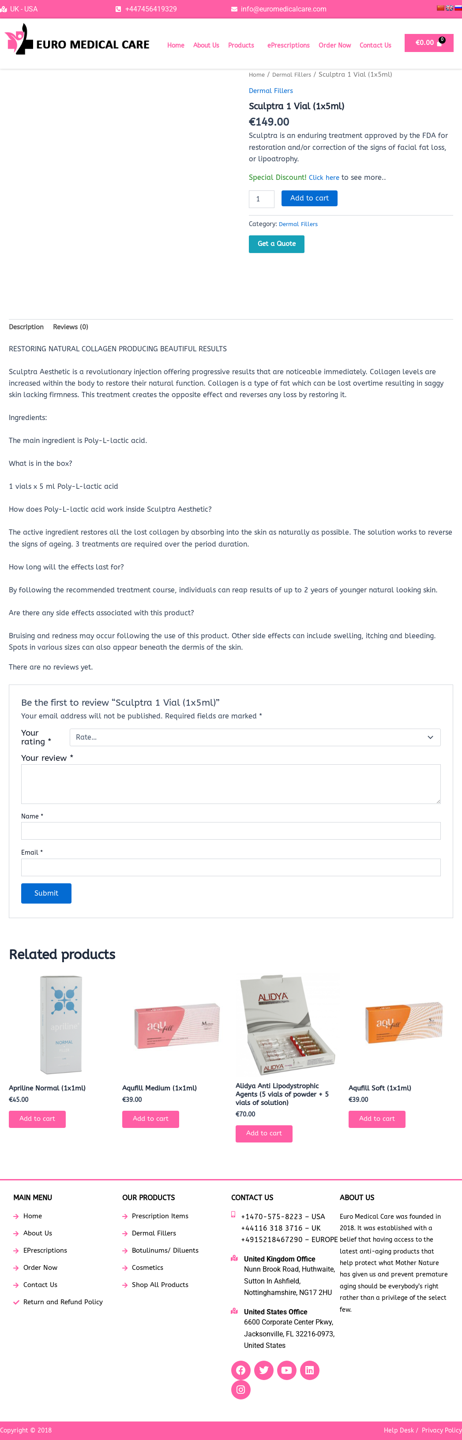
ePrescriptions (288, 45)
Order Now (335, 45)
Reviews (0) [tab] (74, 328)
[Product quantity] (261, 199)
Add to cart (309, 197)
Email (32, 854)
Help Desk (399, 1430)
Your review (47, 760)
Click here (325, 177)
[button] (243, 46)
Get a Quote (277, 243)
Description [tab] (27, 328)
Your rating (36, 739)
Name (32, 818)
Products (241, 45)
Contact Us (375, 45)
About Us (206, 45)
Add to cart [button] (41, 1123)
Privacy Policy (442, 1430)
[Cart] (429, 43)
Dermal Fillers (297, 74)
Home (175, 45)
